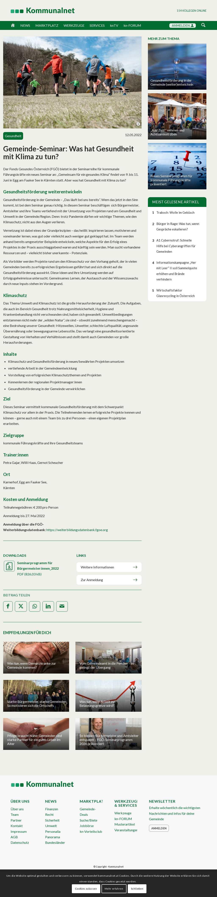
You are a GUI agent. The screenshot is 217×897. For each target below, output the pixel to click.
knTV (114, 25)
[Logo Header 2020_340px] (37, 10)
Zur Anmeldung (92, 580)
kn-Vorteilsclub (91, 831)
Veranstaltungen (126, 830)
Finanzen (51, 809)
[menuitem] (203, 25)
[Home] (13, 25)
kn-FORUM (132, 25)
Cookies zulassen (86, 888)
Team (15, 814)
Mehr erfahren (114, 888)
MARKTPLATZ (46, 25)
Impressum (19, 831)
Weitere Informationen (97, 567)
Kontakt (17, 826)
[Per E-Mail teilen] (62, 606)
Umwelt (51, 826)
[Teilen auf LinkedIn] (48, 606)
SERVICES (97, 25)
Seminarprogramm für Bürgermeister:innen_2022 (35, 569)
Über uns (17, 809)
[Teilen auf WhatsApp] (34, 606)
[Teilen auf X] (21, 606)
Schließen (137, 888)
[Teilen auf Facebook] (8, 606)
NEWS (25, 25)
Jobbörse (87, 826)
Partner (16, 820)
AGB (14, 837)
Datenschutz (20, 842)
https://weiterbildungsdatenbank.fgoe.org (77, 530)
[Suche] (203, 25)
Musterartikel (124, 824)
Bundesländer (55, 842)
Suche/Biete (88, 820)
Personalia (52, 831)
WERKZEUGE (74, 25)
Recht (49, 814)
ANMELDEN (183, 25)
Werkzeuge (122, 813)
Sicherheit (52, 820)
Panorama (52, 837)
